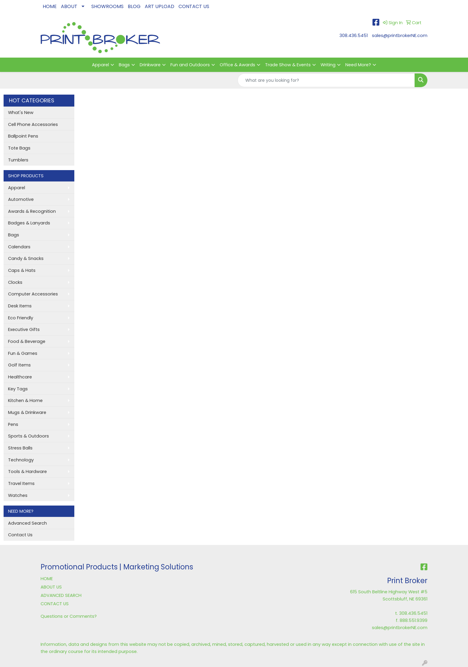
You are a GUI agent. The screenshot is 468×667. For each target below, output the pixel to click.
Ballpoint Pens (23, 136)
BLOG (134, 6)
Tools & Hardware (27, 472)
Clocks (15, 282)
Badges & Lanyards (29, 223)
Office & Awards (237, 65)
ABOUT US (51, 587)
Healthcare (20, 377)
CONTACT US (193, 6)
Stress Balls (20, 448)
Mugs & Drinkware (27, 412)
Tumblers (18, 160)
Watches (17, 495)
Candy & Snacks (26, 258)
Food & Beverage (26, 341)
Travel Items (21, 483)
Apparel (100, 65)
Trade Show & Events (288, 65)
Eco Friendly (20, 318)
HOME (50, 6)
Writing (328, 65)
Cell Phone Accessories (33, 124)
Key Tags (18, 389)
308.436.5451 (353, 35)
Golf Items (19, 365)
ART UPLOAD (159, 6)
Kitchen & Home (25, 400)
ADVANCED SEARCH (61, 595)
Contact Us (20, 535)
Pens (13, 424)
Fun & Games (22, 353)
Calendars (19, 247)
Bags (124, 65)
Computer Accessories (33, 294)
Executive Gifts (24, 329)
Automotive (21, 199)
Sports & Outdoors (28, 436)
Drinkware (150, 65)
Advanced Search (27, 523)
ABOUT (69, 6)
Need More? (358, 65)
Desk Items (20, 306)
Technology (21, 460)
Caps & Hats (22, 270)
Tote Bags (19, 148)
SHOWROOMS (107, 6)
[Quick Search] (326, 80)
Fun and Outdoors (190, 65)
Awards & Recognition (32, 211)
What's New (20, 112)
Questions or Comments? (69, 616)
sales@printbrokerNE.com (399, 35)
